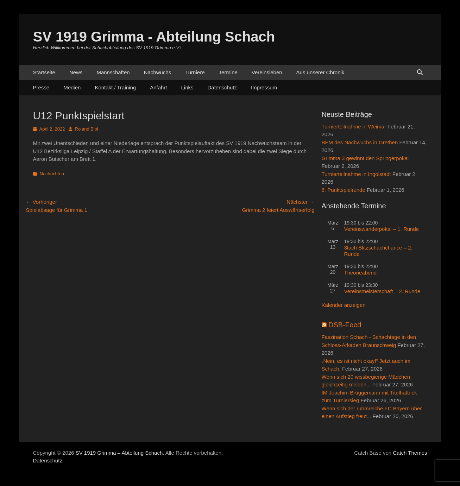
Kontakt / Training (115, 87)
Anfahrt (158, 87)
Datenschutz (222, 87)
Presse (41, 87)
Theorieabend (360, 273)
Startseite (44, 72)
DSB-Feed (344, 325)
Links (187, 87)
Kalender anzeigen (344, 305)
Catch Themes (410, 453)
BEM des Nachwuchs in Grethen (360, 142)
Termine (228, 72)
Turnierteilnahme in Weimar (354, 127)
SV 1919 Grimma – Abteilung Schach (119, 453)
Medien (72, 87)
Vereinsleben (267, 72)
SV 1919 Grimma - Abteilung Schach (154, 36)
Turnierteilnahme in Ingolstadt (356, 174)
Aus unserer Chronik (320, 72)
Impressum (264, 87)
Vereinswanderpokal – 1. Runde (381, 229)
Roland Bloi (87, 129)
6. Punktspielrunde (343, 190)
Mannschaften (113, 72)
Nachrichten (52, 173)
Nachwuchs (157, 72)
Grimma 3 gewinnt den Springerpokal (365, 158)
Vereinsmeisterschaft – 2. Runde (382, 291)
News (76, 72)
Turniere (194, 72)
